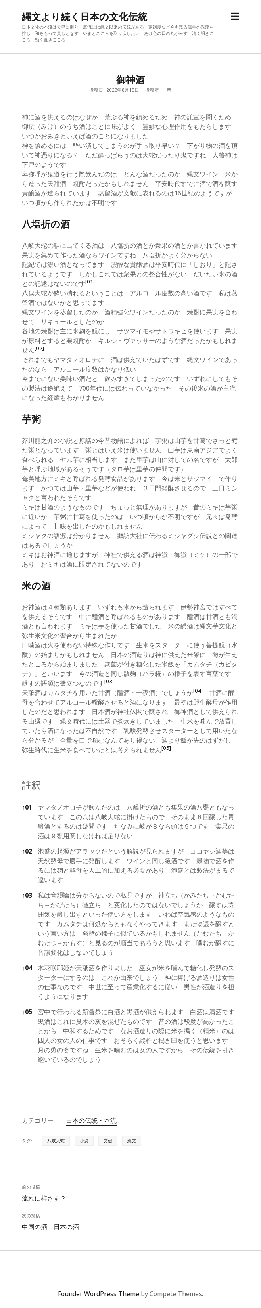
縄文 (131, 1140)
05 (27, 1011)
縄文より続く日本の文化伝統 (84, 16)
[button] (90, 283)
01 (27, 807)
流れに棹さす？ (44, 1198)
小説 (84, 1140)
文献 (108, 1140)
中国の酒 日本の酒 (50, 1226)
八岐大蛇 (56, 1140)
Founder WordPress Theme (98, 1293)
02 (27, 851)
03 (27, 895)
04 (27, 967)
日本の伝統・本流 (91, 1120)
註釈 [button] (31, 784)
